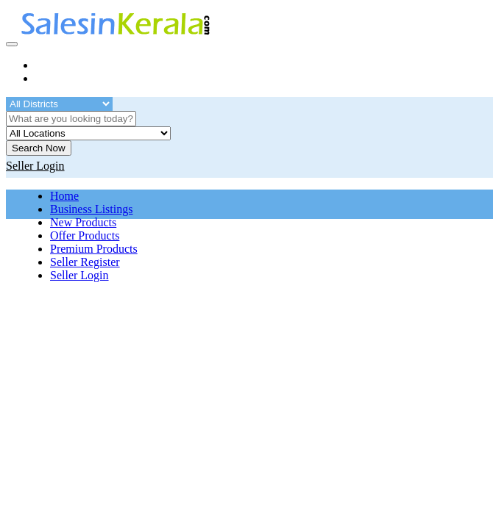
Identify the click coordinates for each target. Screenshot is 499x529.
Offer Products (84, 235)
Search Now (39, 148)
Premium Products (94, 248)
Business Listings (91, 209)
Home (64, 196)
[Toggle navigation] (12, 44)
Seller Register (85, 262)
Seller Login (79, 275)
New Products (83, 222)
